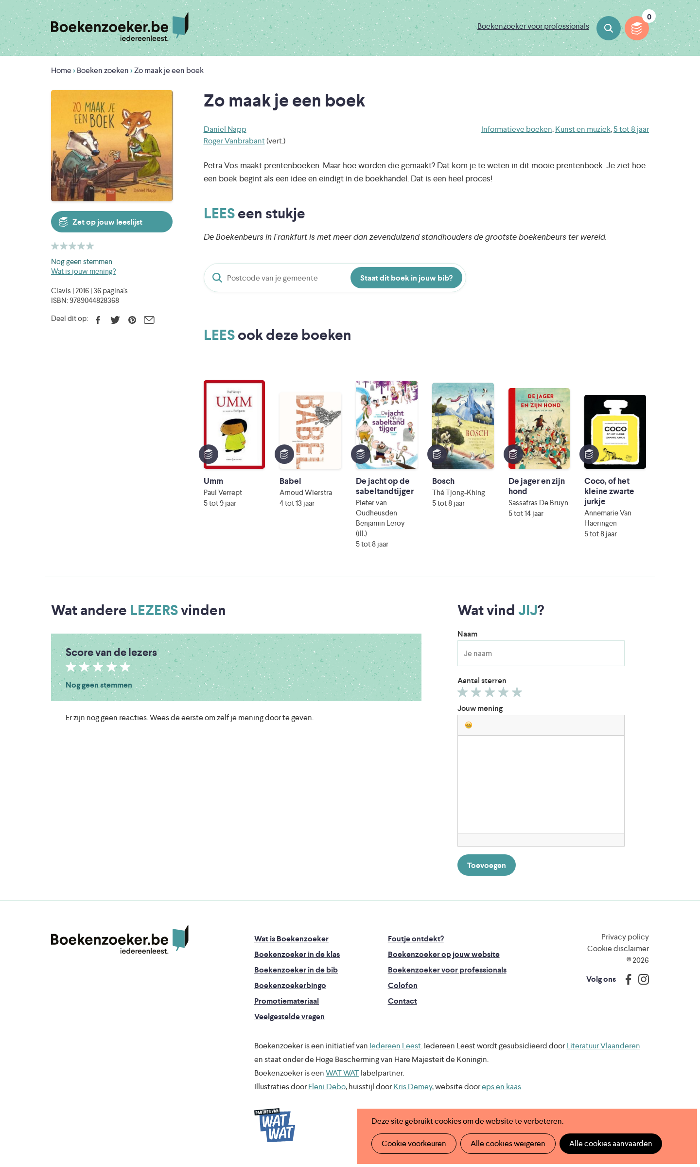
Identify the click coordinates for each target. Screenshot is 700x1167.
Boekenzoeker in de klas (297, 954)
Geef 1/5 (464, 694)
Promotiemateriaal (286, 1001)
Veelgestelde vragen (289, 1016)
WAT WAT (342, 1073)
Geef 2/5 (477, 694)
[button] (468, 725)
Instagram (640, 979)
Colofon (403, 985)
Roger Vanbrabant (234, 141)
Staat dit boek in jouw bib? (406, 278)
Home (61, 70)
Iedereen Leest (395, 1046)
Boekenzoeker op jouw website (444, 954)
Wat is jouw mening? (83, 271)
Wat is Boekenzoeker (291, 939)
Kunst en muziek (583, 129)
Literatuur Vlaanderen (603, 1046)
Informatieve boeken (516, 129)
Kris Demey (412, 1086)
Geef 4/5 (504, 694)
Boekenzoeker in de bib (296, 970)
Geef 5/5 (518, 694)
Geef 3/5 (491, 694)
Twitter (114, 320)
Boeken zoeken (608, 28)
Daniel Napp (225, 129)
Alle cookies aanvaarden (610, 1143)
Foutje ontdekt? (416, 939)
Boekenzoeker (120, 26)
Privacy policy (625, 937)
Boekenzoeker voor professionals (533, 26)
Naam (467, 634)
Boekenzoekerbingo (290, 985)
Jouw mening (480, 708)
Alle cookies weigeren (508, 1143)
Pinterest (131, 320)
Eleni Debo (327, 1086)
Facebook (97, 320)
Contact (402, 1001)
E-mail (149, 320)
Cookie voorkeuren (414, 1143)
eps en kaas (501, 1086)
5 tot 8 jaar (631, 129)
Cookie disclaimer (618, 948)
